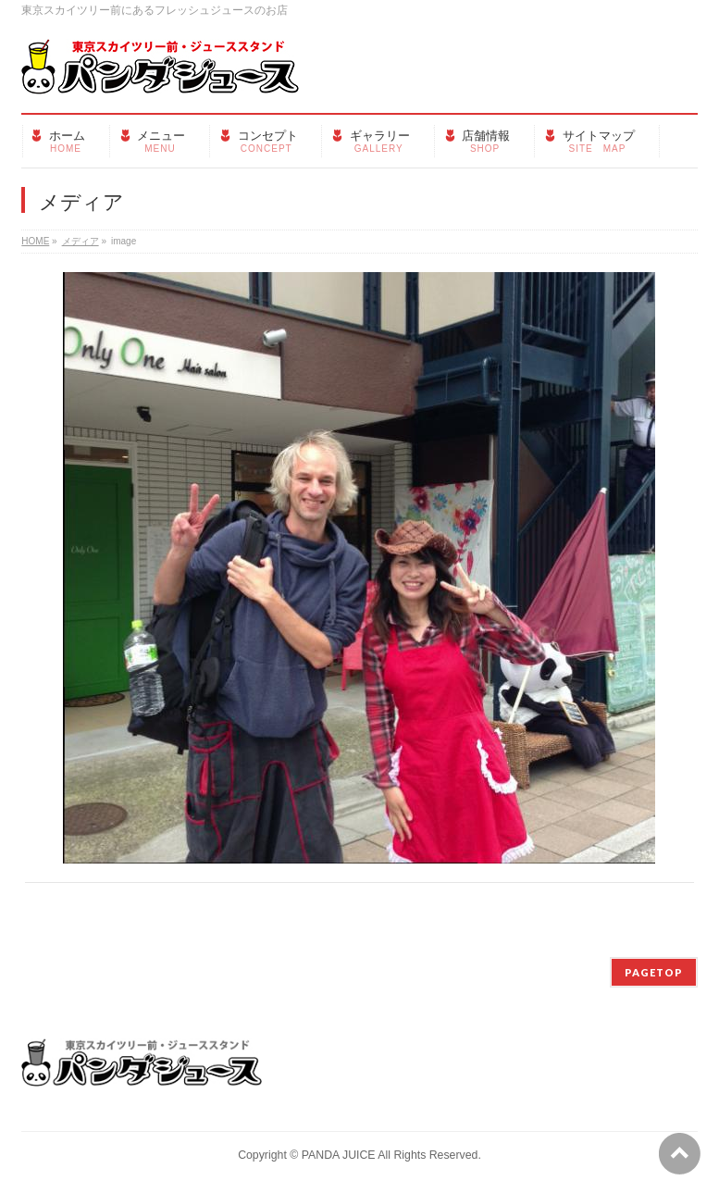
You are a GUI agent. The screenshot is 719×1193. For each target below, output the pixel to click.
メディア (80, 241)
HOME (35, 241)
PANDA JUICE (339, 1155)
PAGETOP (654, 972)
